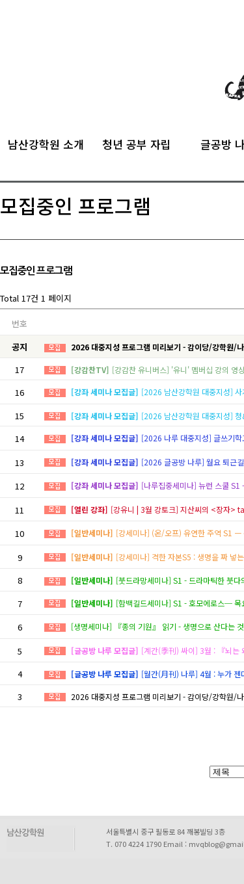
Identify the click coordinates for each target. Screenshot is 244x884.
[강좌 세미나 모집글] (105, 391)
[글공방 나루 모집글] (105, 650)
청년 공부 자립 (136, 142)
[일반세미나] (92, 532)
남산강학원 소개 (46, 142)
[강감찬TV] (90, 369)
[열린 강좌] (89, 509)
